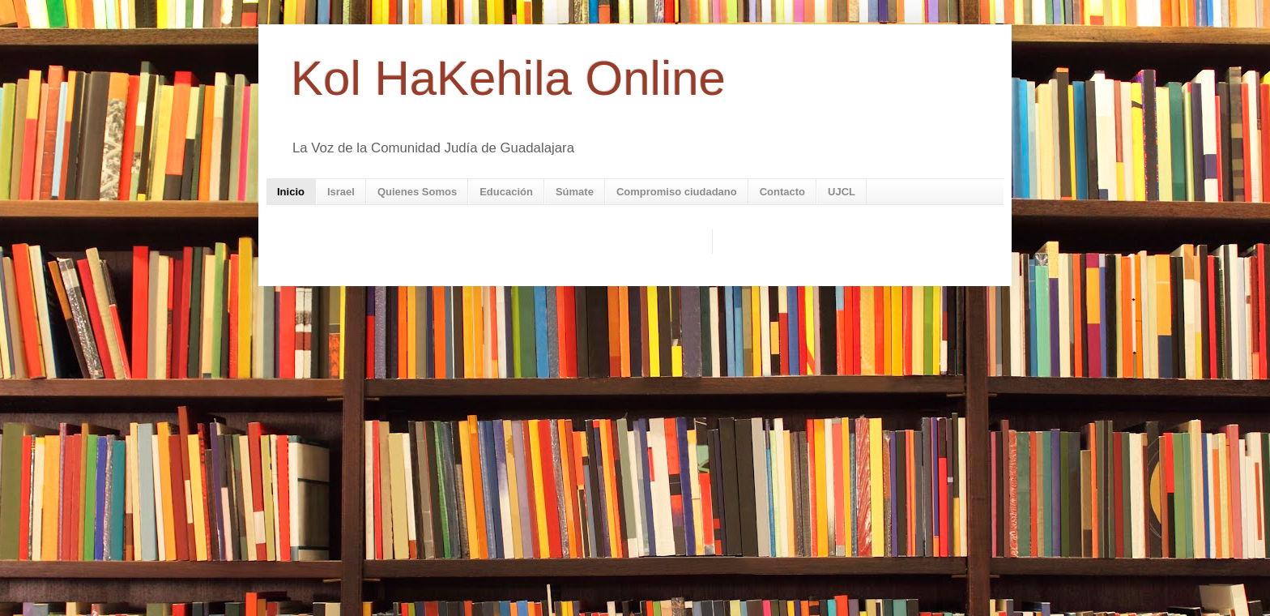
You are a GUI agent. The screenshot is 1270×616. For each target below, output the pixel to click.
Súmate (575, 192)
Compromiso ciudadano (676, 192)
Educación (506, 192)
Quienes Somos (417, 192)
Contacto (782, 192)
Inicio (291, 192)
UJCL (841, 192)
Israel (341, 192)
